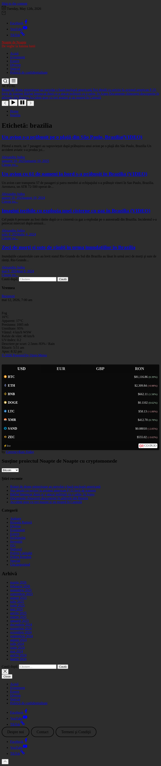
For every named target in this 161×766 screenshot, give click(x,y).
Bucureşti (8, 296)
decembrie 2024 (21, 624)
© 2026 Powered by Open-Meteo (24, 355)
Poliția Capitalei (21, 553)
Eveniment (17, 57)
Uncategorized (20, 564)
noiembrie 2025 (21, 590)
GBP (100, 368)
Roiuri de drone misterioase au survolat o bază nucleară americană (55, 486)
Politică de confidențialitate (29, 72)
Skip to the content (14, 3)
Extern (14, 61)
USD (21, 368)
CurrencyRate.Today (20, 452)
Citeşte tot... (10, 164)
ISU (13, 545)
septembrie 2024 (21, 636)
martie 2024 (18, 659)
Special (15, 68)
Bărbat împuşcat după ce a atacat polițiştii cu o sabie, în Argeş (52, 494)
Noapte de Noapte (14, 42)
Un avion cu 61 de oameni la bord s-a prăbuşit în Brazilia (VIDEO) (74, 173)
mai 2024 (16, 651)
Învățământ (17, 537)
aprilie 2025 (18, 613)
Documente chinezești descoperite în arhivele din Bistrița (49, 498)
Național (16, 549)
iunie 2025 (17, 605)
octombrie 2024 (21, 632)
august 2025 (18, 598)
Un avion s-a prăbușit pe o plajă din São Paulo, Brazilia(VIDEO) (72, 137)
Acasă (14, 53)
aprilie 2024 (18, 655)
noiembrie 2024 (21, 628)
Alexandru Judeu (13, 157)
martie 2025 (18, 617)
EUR (61, 368)
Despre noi (15, 732)
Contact (42, 732)
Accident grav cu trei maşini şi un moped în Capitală (46, 502)
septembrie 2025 (21, 594)
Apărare (15, 518)
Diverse (15, 65)
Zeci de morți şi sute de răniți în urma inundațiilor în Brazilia (69, 247)
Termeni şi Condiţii (76, 732)
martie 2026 (18, 582)
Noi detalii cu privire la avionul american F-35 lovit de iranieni (53, 490)
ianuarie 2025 (19, 621)
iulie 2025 (17, 601)
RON (139, 368)
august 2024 (18, 640)
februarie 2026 (20, 586)
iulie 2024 (17, 644)
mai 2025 (16, 609)
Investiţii (16, 541)
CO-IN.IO (150, 445)
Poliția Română (20, 557)
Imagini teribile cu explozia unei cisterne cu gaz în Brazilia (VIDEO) (76, 210)
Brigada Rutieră (21, 522)
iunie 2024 (17, 647)
